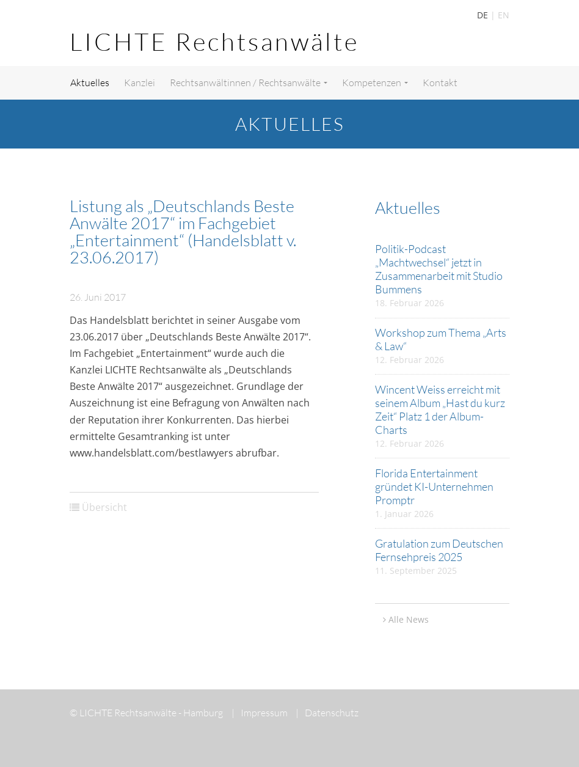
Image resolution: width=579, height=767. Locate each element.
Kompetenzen (375, 82)
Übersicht (104, 507)
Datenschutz (327, 712)
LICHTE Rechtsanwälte (214, 41)
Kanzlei (139, 82)
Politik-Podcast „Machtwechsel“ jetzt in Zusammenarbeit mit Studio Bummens (439, 269)
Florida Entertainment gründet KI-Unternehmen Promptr (434, 486)
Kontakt (440, 82)
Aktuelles (89, 82)
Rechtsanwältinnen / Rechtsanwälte (248, 82)
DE (482, 15)
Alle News (408, 619)
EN (503, 15)
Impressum (259, 712)
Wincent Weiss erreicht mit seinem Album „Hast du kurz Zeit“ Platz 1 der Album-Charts (440, 409)
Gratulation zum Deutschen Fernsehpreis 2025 (439, 550)
